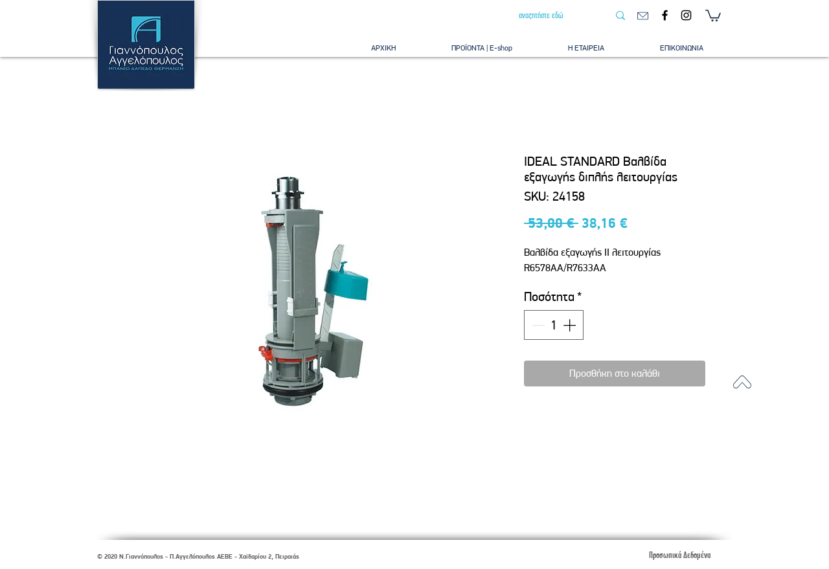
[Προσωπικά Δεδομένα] (679, 555)
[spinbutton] (554, 325)
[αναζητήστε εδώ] (554, 15)
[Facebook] (665, 15)
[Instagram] (686, 15)
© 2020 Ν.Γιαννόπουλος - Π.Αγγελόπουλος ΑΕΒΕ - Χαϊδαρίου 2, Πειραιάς (198, 556)
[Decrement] (537, 325)
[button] (713, 14)
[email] (643, 16)
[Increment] (571, 325)
